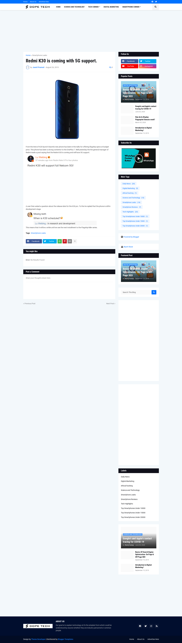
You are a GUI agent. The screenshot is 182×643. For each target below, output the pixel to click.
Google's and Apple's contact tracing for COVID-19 (145, 107)
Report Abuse (128, 247)
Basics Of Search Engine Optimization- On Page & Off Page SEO (137, 93)
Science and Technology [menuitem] (74, 7)
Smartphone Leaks (39, 55)
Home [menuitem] (58, 7)
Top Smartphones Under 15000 (135, 221)
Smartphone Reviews (132, 207)
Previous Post (30, 304)
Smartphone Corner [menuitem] (130, 7)
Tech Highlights (130, 212)
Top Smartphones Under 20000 (135, 226)
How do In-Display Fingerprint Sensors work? (145, 118)
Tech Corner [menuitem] (93, 7)
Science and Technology (133, 198)
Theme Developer (38, 639)
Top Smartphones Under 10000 (135, 216)
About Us (33, 2)
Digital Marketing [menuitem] (111, 7)
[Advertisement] (91, 31)
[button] (155, 7)
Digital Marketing (130, 188)
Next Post (110, 304)
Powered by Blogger (130, 237)
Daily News (129, 183)
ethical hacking (130, 193)
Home (25, 2)
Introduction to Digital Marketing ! (143, 129)
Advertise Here (44, 2)
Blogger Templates (65, 639)
